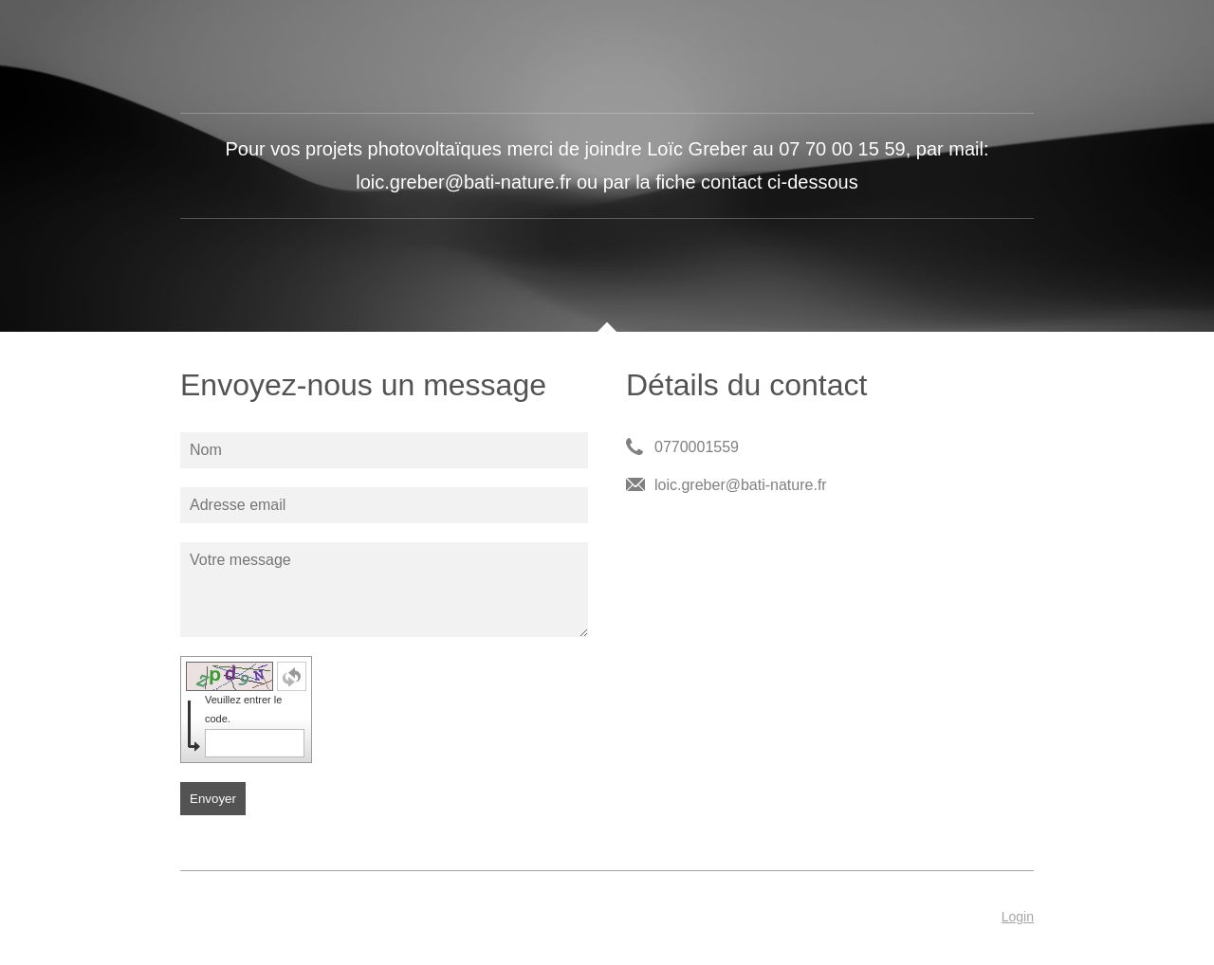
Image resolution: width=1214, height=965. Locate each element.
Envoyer (213, 799)
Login (1018, 916)
